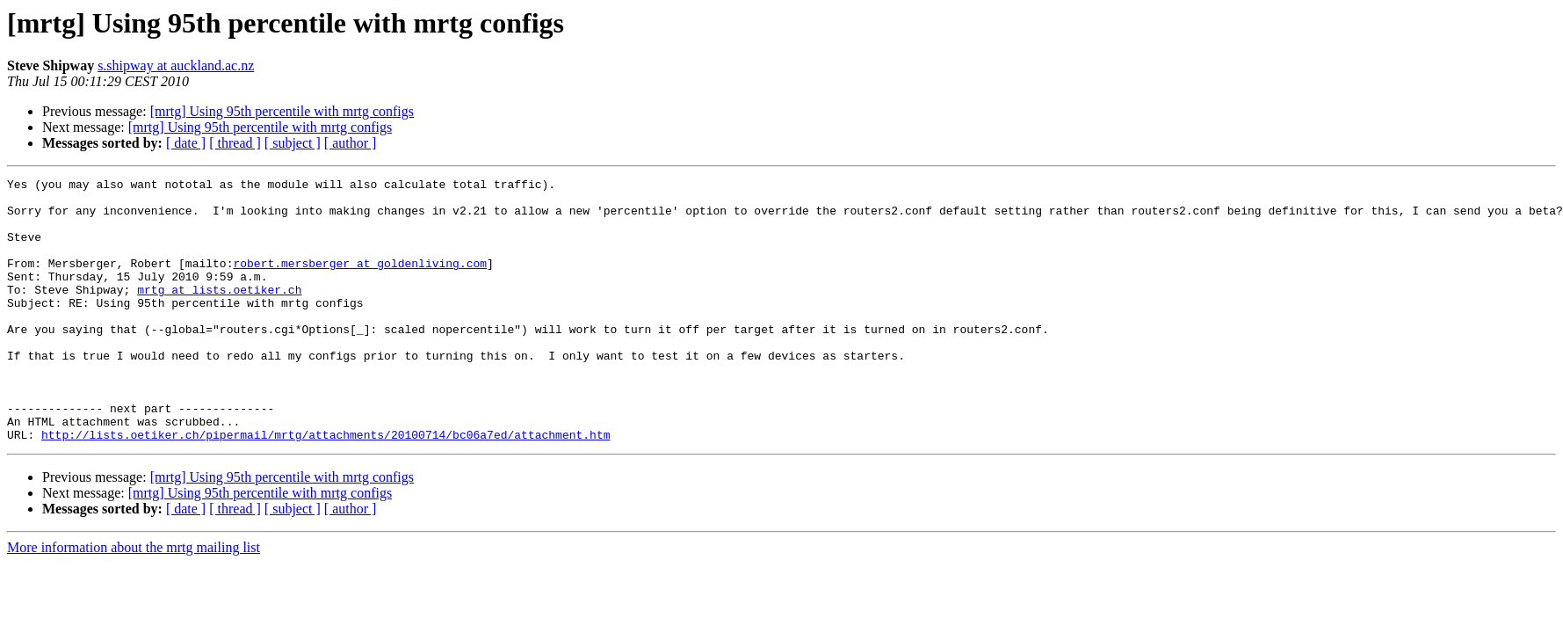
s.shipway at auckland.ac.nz (176, 65)
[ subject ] (292, 142)
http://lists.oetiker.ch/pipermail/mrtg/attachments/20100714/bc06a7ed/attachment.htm (325, 487)
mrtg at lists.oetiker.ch (219, 313)
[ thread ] (235, 142)
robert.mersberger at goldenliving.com (360, 281)
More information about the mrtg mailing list (133, 600)
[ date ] (186, 142)
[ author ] (350, 142)
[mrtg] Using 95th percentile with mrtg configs (282, 111)
